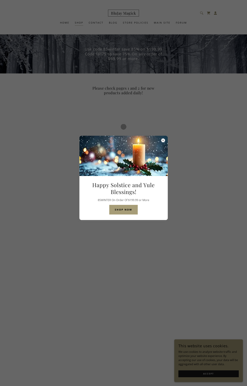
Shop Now (123, 209)
